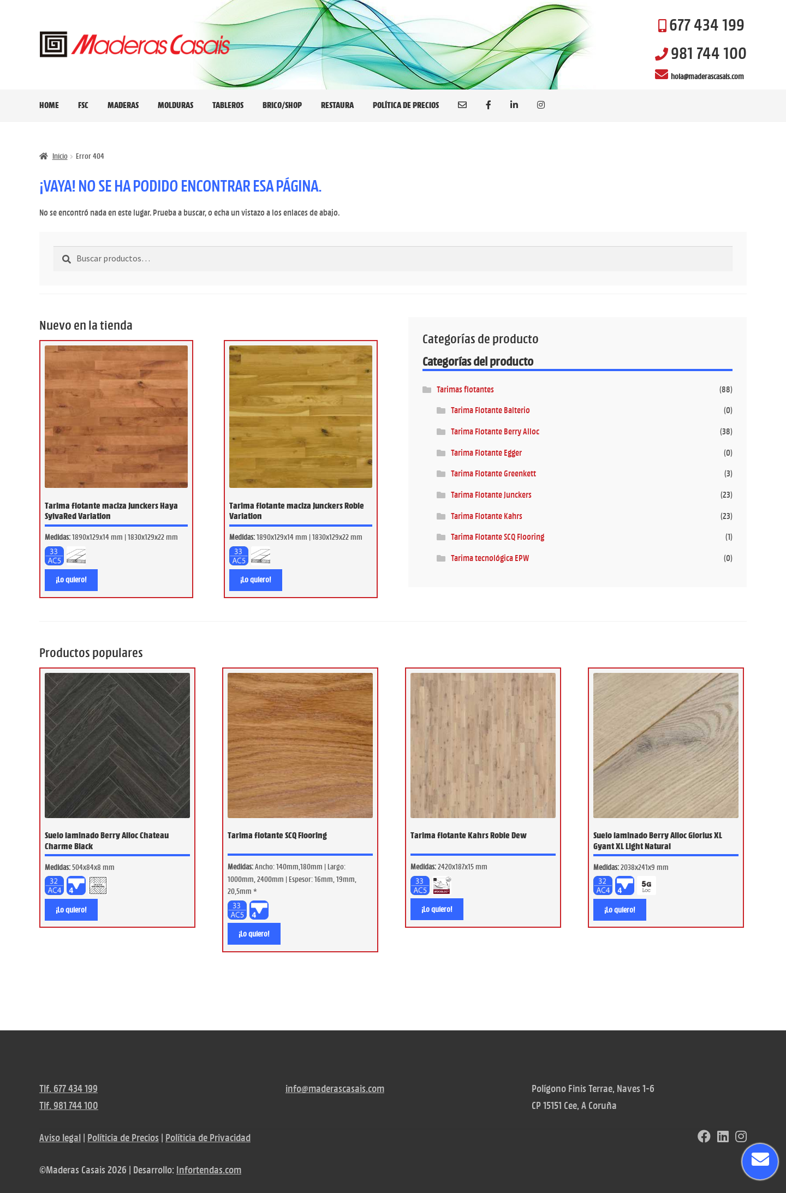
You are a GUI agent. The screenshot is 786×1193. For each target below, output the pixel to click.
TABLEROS (227, 104)
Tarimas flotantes (465, 389)
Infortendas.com (208, 1170)
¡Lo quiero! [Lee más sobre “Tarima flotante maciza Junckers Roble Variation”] (255, 579)
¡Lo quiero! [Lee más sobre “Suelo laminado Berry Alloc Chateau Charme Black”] (71, 909)
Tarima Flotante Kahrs (486, 516)
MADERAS (123, 104)
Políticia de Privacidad (208, 1137)
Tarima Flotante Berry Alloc (495, 431)
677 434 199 (707, 24)
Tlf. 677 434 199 (68, 1088)
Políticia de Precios (123, 1137)
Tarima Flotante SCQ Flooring (497, 537)
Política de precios (406, 104)
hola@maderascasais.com (707, 76)
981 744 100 (709, 53)
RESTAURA (337, 104)
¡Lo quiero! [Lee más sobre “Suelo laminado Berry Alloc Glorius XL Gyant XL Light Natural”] (619, 909)
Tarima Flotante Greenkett (493, 473)
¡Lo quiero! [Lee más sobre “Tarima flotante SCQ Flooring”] (254, 933)
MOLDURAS (175, 104)
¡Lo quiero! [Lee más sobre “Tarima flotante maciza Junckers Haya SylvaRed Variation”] (71, 579)
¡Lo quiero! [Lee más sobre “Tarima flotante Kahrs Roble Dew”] (436, 909)
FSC (83, 104)
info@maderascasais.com (334, 1088)
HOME (49, 104)
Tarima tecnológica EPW (490, 558)
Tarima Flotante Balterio (490, 410)
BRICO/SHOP (282, 104)
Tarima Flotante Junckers (491, 495)
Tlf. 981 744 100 (68, 1105)
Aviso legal (60, 1137)
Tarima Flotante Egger (486, 453)
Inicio (60, 156)
